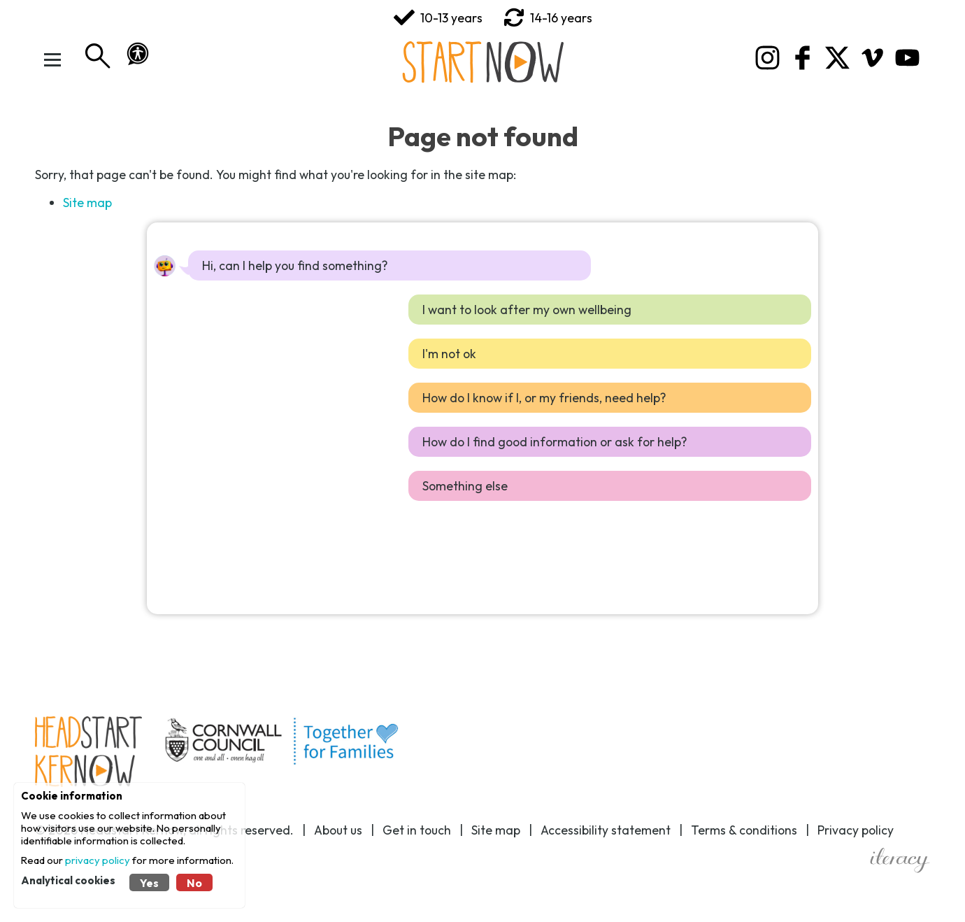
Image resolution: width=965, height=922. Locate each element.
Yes (149, 883)
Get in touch (417, 830)
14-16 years (547, 17)
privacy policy (97, 860)
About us (338, 830)
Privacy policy (855, 830)
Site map (87, 202)
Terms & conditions (744, 830)
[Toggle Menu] (52, 59)
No (194, 883)
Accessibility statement (606, 830)
